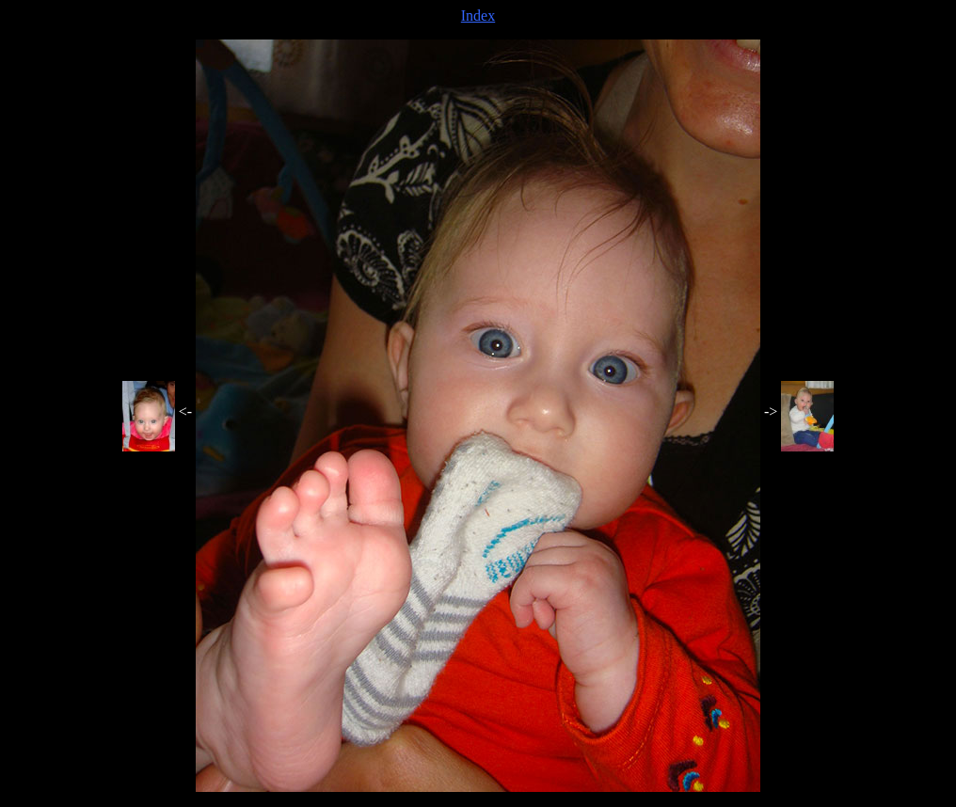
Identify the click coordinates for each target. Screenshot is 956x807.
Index (478, 16)
